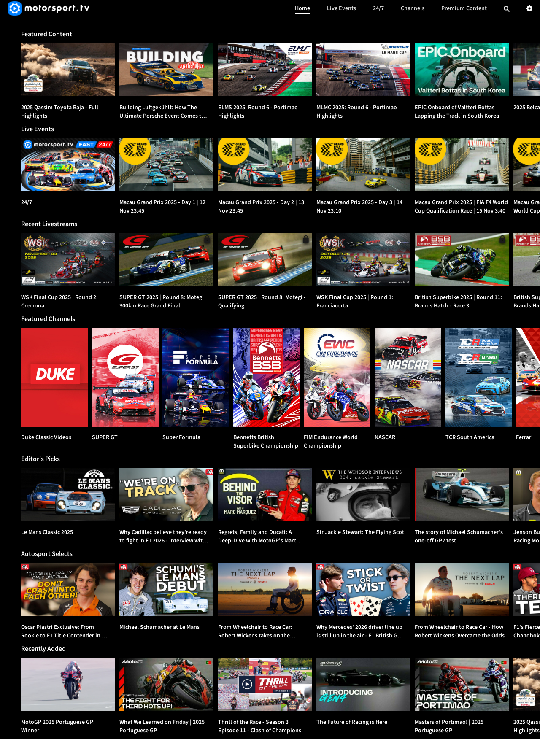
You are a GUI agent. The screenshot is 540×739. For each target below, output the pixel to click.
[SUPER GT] (125, 377)
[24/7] (68, 164)
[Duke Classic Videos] (54, 377)
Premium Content (464, 8)
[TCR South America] (479, 377)
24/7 (378, 8)
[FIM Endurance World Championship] (337, 377)
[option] (68, 69)
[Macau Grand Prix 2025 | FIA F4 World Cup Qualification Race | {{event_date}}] (462, 164)
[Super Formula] (195, 377)
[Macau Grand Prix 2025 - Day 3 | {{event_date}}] (363, 164)
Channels (412, 8)
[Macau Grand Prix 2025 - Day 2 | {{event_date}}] (265, 164)
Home (302, 8)
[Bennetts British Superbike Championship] (266, 377)
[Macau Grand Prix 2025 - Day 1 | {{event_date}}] (166, 164)
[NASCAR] (408, 377)
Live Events (341, 8)
